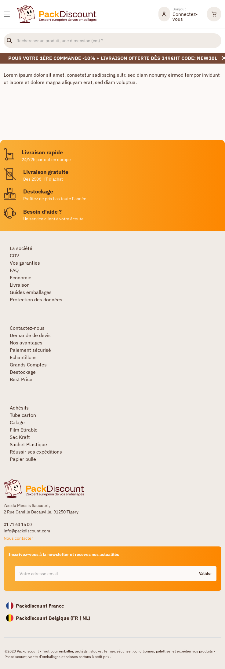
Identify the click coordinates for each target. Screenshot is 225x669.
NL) (86, 618)
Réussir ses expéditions (36, 452)
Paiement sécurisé (30, 350)
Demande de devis (30, 335)
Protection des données (36, 299)
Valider (205, 573)
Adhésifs (19, 408)
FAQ (14, 270)
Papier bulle (23, 459)
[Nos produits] (7, 14)
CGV (14, 255)
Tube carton (23, 415)
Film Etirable (24, 430)
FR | (77, 618)
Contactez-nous (27, 328)
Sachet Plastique (28, 444)
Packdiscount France (40, 606)
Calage (17, 422)
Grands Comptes (28, 365)
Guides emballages (31, 292)
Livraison (20, 285)
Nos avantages (26, 343)
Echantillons (23, 357)
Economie (20, 277)
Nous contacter (18, 538)
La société (21, 248)
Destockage (23, 372)
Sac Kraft (20, 437)
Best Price (21, 379)
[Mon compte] (179, 14)
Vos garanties (25, 263)
